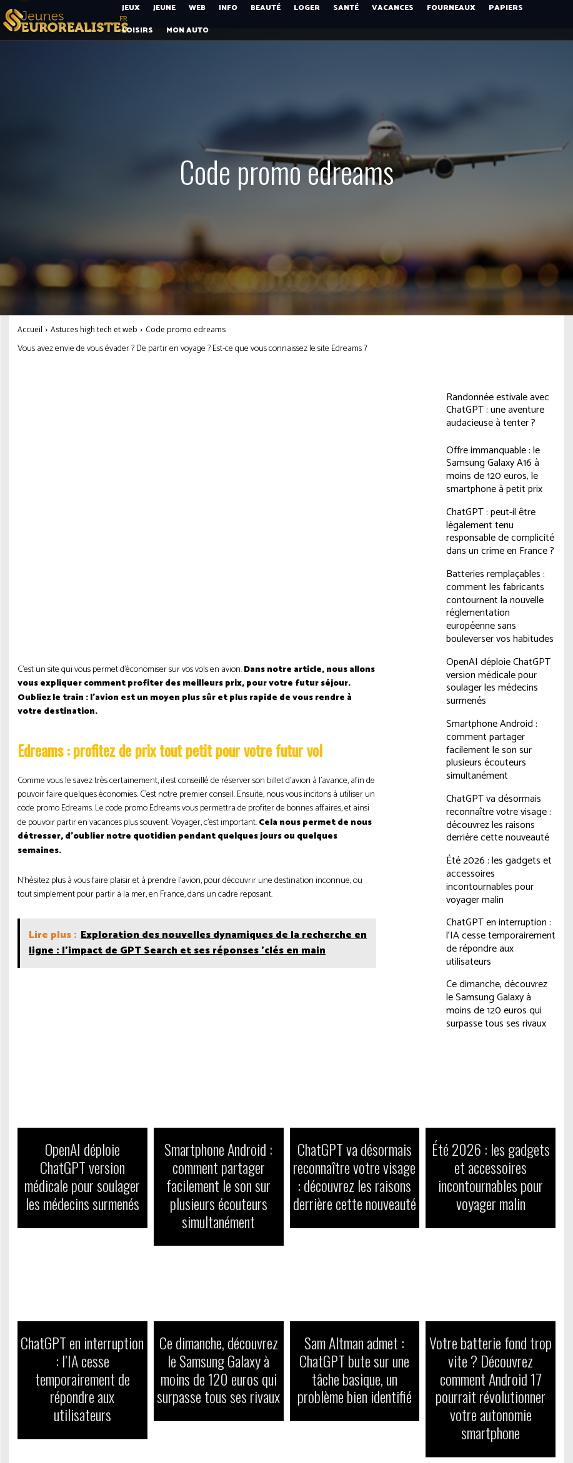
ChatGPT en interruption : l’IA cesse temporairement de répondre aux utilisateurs (492, 873)
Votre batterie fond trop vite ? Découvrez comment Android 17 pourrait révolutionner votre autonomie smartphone (490, 1306)
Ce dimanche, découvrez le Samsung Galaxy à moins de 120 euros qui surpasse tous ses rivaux (500, 930)
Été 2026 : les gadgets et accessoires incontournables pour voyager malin (499, 815)
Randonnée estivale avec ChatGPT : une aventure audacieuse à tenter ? (500, 410)
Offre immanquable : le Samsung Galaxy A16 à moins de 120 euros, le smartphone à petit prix (499, 467)
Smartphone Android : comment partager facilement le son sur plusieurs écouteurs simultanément (497, 701)
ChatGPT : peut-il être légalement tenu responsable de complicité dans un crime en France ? (499, 524)
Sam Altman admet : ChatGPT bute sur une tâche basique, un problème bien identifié (354, 1299)
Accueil (29, 329)
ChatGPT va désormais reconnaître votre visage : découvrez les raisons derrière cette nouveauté (492, 758)
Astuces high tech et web (94, 329)
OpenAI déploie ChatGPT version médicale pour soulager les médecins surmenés (496, 644)
